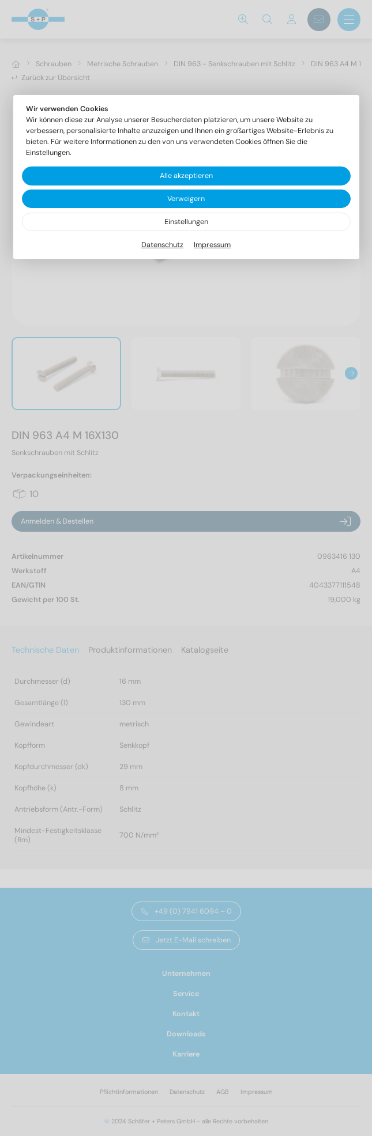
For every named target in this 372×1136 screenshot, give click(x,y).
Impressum (212, 244)
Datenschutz (162, 244)
